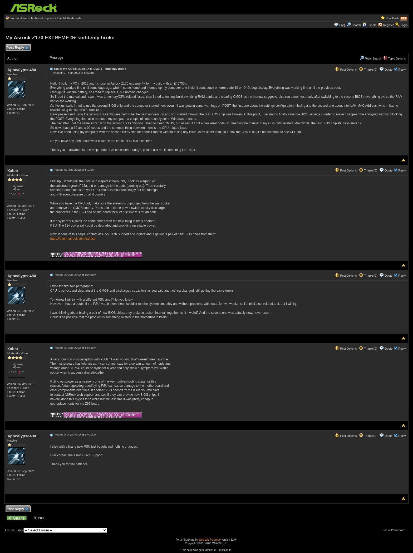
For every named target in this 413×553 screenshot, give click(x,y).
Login (403, 25)
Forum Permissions (395, 530)
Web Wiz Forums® (210, 539)
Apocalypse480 (23, 69)
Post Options (346, 69)
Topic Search (370, 58)
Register (388, 25)
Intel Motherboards (69, 18)
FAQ (342, 25)
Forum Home (19, 18)
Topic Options (394, 58)
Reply (402, 69)
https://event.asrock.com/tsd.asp (73, 239)
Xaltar (14, 170)
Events (369, 25)
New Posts (393, 18)
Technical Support (42, 18)
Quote (388, 69)
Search (356, 25)
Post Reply (17, 48)
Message (56, 58)
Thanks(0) (368, 69)
